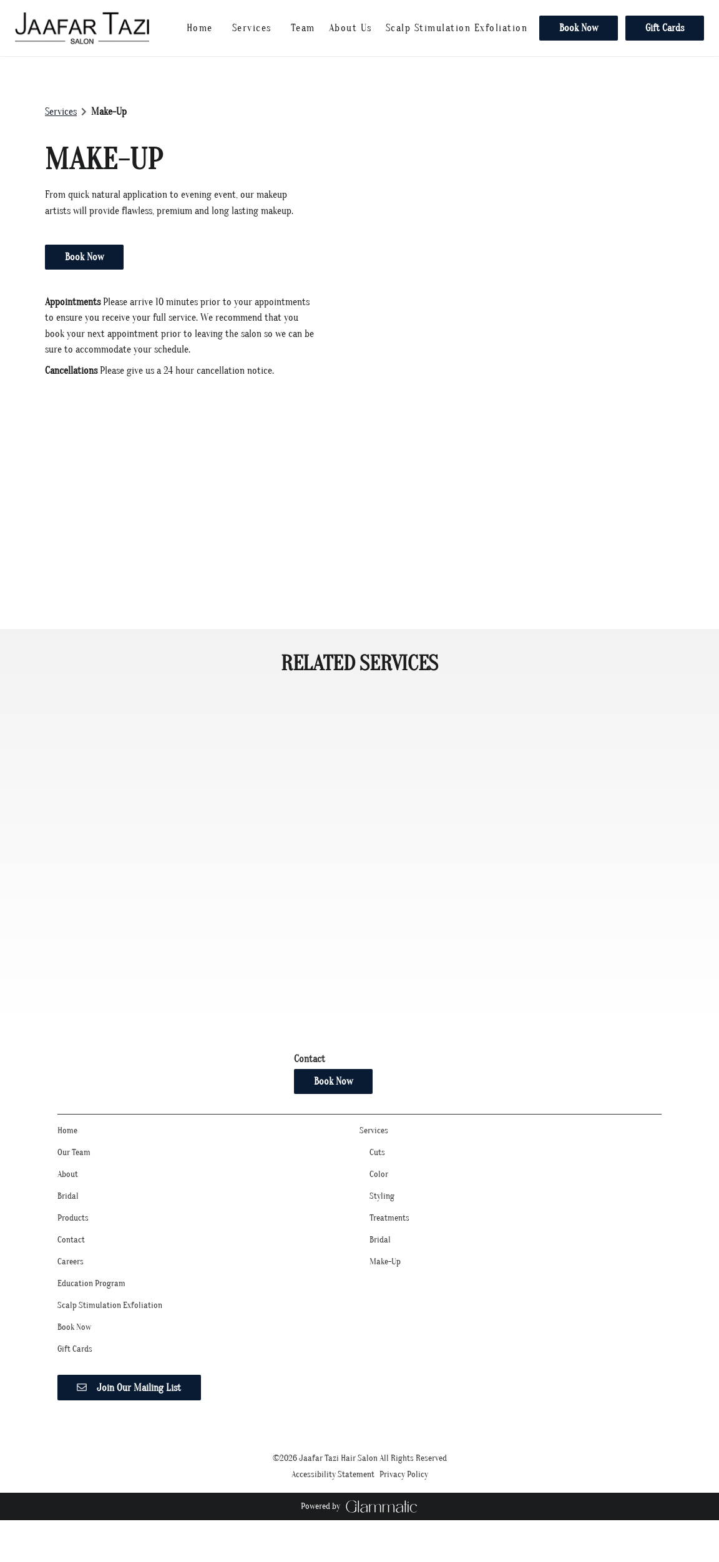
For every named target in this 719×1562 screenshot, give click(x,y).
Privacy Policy (403, 1484)
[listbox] (303, 28)
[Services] (252, 28)
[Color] (378, 1184)
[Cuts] (377, 1162)
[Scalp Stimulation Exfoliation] (457, 28)
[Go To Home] (82, 28)
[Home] (200, 28)
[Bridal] (68, 1206)
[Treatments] (389, 1228)
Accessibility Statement (332, 1484)
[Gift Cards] (663, 28)
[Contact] (71, 1249)
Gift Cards (664, 28)
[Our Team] (73, 1162)
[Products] (73, 1228)
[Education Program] (91, 1293)
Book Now (578, 28)
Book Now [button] (84, 257)
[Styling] (381, 1206)
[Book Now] (579, 28)
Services (61, 111)
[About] (67, 1184)
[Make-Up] (385, 1271)
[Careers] (70, 1271)
